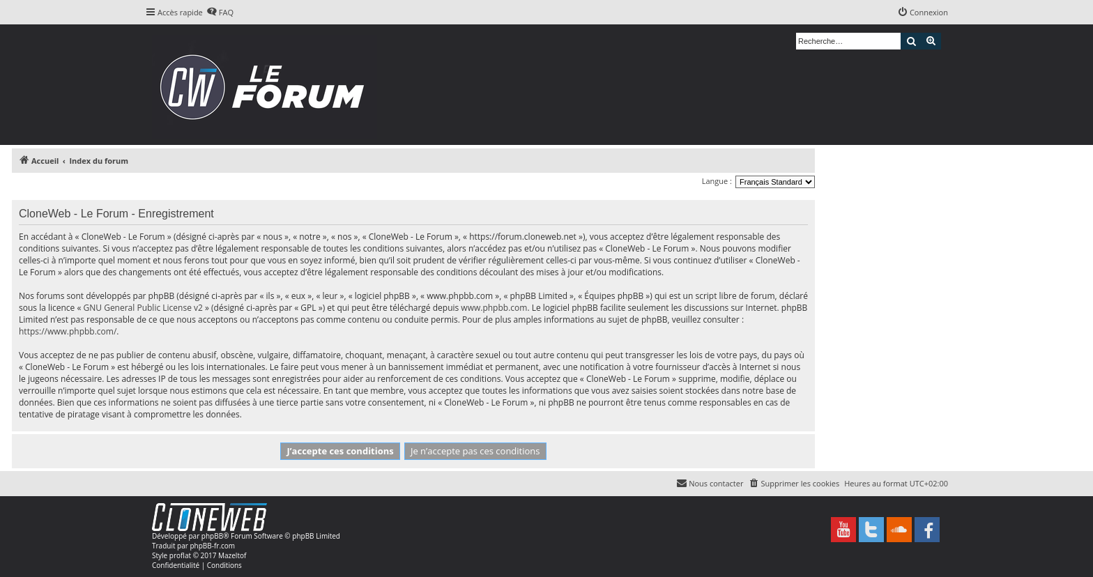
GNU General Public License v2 (143, 308)
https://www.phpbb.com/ (67, 331)
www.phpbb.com (494, 308)
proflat (180, 555)
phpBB (212, 536)
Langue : (717, 181)
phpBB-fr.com (212, 546)
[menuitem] (220, 12)
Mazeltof (232, 555)
